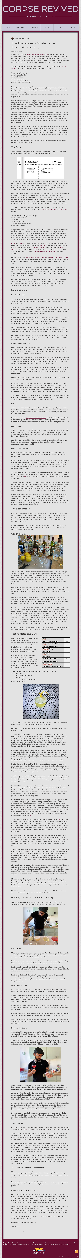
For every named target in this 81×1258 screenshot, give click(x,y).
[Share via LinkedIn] (19, 1231)
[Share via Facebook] (12, 1231)
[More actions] (69, 38)
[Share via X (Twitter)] (16, 1231)
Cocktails (14, 1226)
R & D (19, 1226)
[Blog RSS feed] (76, 1251)
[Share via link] (23, 1231)
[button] (39, 1249)
